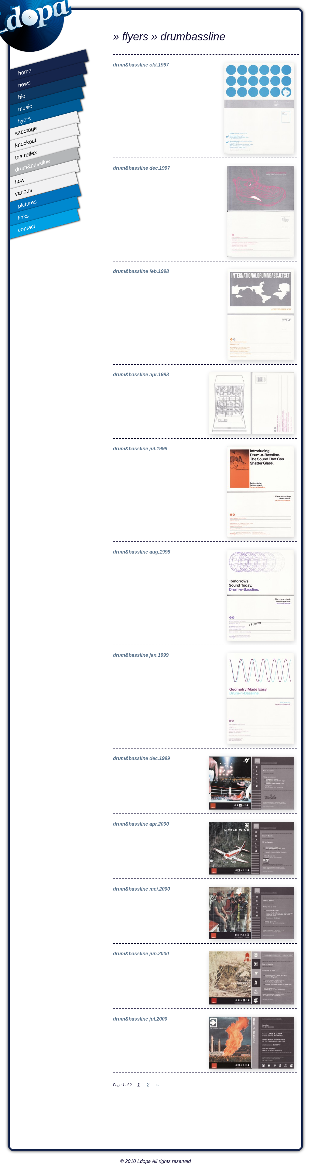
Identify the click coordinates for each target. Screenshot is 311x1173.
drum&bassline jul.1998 (140, 448)
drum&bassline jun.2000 (141, 953)
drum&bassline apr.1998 (141, 374)
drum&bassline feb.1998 (141, 271)
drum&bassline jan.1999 (141, 655)
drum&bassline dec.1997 (141, 168)
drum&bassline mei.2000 (141, 889)
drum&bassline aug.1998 (141, 551)
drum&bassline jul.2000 (140, 1018)
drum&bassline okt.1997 (141, 64)
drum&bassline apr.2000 (141, 824)
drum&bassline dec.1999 (141, 758)
